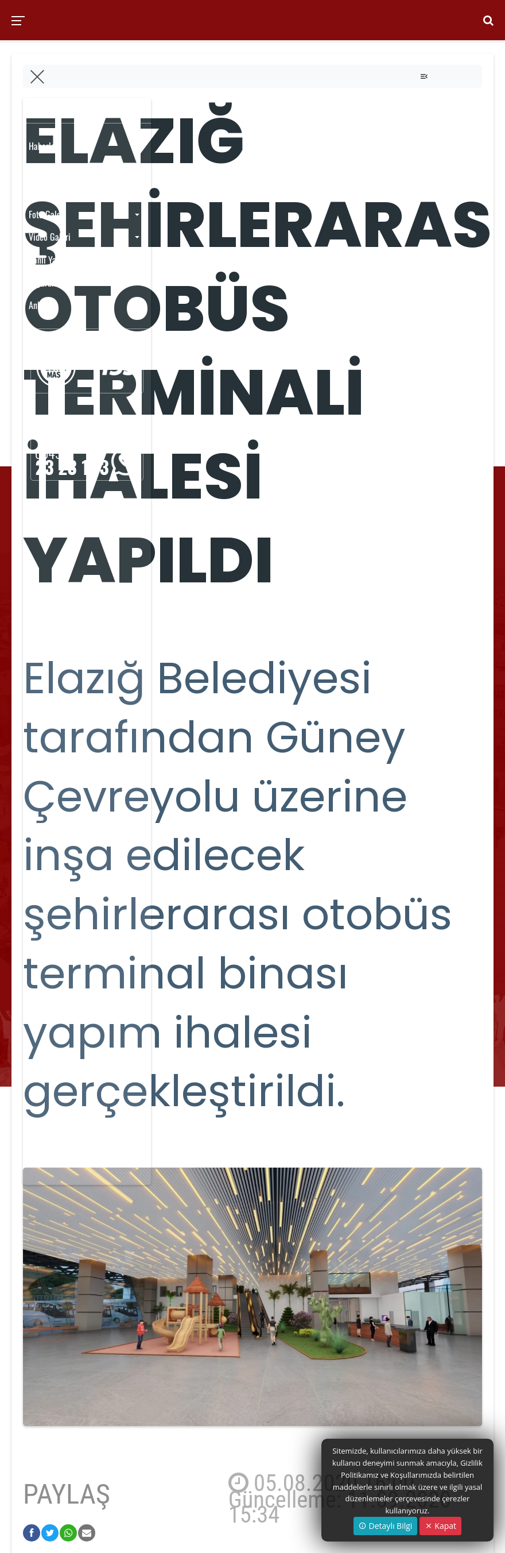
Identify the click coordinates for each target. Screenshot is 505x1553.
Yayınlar (42, 191)
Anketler (43, 305)
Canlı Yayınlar (52, 259)
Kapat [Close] (440, 1525)
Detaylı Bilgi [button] (385, 1525)
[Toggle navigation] (424, 76)
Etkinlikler (46, 169)
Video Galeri (50, 237)
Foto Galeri (47, 214)
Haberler (43, 146)
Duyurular (45, 282)
